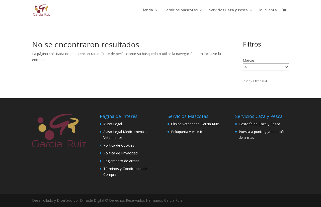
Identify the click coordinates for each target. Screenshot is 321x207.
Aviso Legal (112, 123)
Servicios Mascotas (181, 10)
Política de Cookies (118, 145)
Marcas (249, 60)
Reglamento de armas (121, 160)
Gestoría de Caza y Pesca (259, 123)
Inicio (247, 80)
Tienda (147, 10)
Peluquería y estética (188, 131)
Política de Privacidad (120, 153)
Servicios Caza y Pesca (228, 10)
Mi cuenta (268, 10)
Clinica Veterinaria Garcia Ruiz (195, 123)
